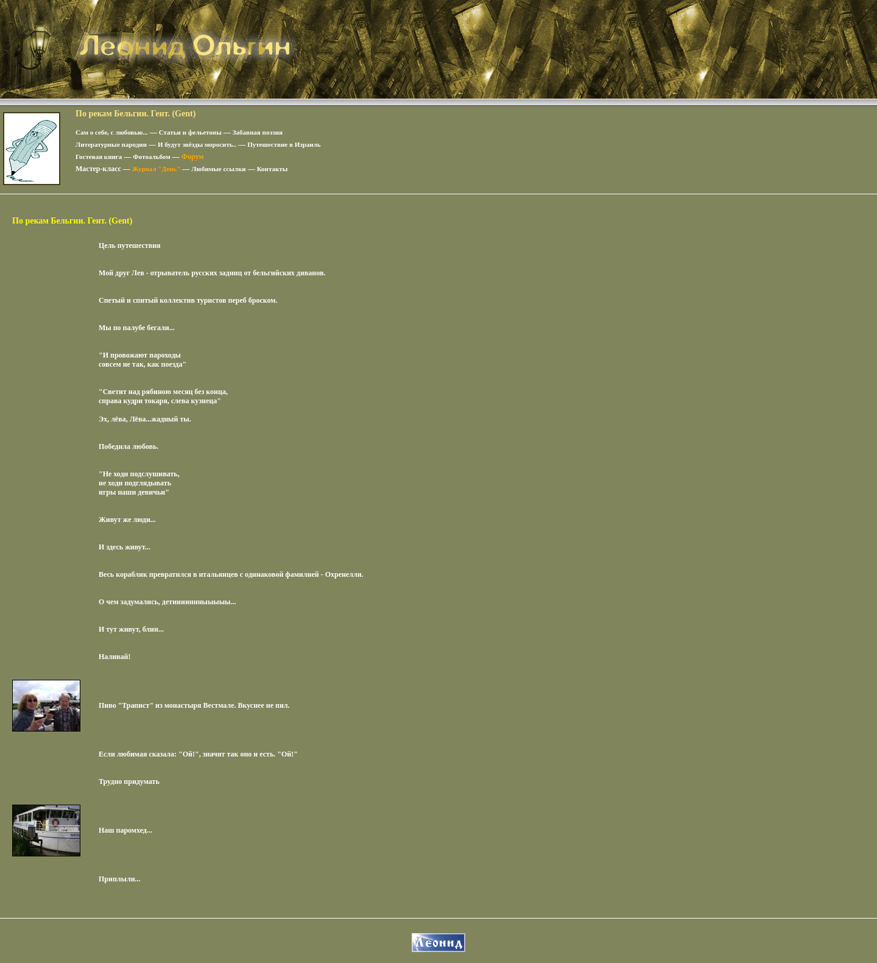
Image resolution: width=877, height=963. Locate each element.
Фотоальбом (151, 156)
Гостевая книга (99, 156)
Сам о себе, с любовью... (112, 132)
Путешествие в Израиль (283, 144)
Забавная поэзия (258, 132)
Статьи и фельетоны (190, 132)
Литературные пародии (111, 144)
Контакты (272, 168)
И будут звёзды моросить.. (197, 144)
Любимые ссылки (218, 168)
